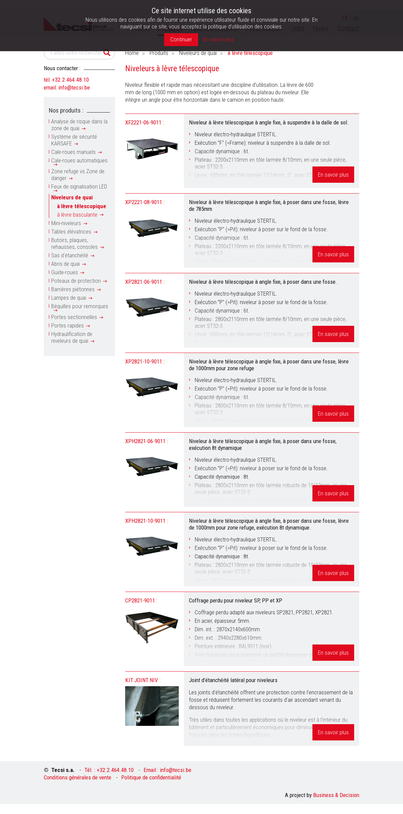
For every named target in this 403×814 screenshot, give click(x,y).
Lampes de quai (68, 297)
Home (132, 52)
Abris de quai (65, 263)
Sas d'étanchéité (69, 255)
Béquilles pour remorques (79, 306)
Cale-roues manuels (73, 151)
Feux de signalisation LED (79, 186)
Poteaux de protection (76, 280)
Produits (159, 52)
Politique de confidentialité (151, 777)
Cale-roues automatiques (79, 160)
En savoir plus (333, 174)
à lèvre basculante (77, 214)
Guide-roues (64, 272)
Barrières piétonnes (73, 289)
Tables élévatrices (71, 231)
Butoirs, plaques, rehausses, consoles (74, 243)
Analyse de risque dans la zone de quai (79, 125)
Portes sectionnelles (74, 317)
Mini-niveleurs (66, 223)
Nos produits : (66, 110)
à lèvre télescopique (81, 206)
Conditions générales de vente (77, 777)
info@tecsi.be (74, 87)
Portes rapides (67, 325)
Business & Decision (336, 795)
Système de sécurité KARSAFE (74, 140)
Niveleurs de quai (72, 197)
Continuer (181, 39)
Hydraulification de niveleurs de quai (71, 337)
